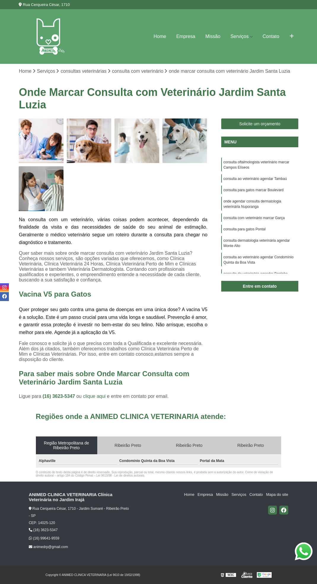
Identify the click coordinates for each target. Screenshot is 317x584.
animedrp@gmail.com (48, 547)
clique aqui (94, 396)
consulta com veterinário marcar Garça (254, 218)
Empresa (185, 36)
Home (160, 36)
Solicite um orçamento (260, 123)
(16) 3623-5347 (60, 396)
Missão (212, 36)
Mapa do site (277, 495)
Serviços (239, 36)
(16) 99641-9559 (44, 538)
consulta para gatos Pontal (244, 229)
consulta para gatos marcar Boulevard (253, 190)
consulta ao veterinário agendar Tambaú (255, 179)
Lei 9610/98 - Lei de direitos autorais (120, 475)
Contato (271, 36)
